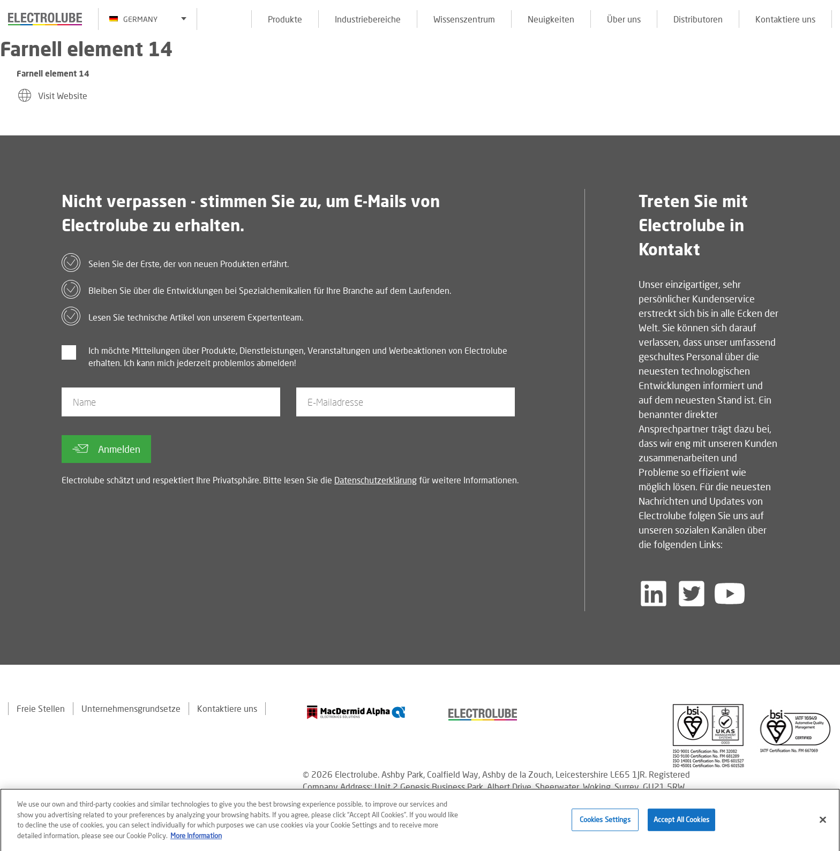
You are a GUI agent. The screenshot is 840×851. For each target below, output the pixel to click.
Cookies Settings (605, 822)
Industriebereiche (368, 19)
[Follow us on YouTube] (730, 594)
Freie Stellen (41, 708)
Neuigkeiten (551, 19)
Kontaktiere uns (785, 19)
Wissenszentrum (464, 19)
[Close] (823, 822)
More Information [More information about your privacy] (196, 838)
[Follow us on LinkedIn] (654, 594)
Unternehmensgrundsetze (131, 708)
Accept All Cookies (681, 822)
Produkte (285, 19)
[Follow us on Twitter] (692, 594)
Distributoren (698, 19)
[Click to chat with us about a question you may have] (826, 79)
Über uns (624, 19)
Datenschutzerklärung (375, 480)
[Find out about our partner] (356, 712)
